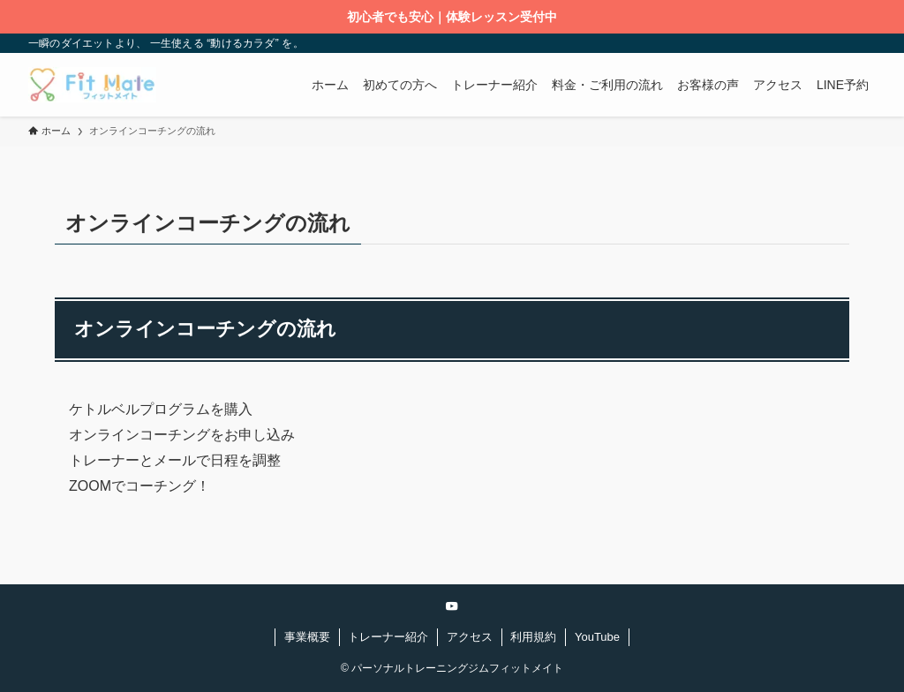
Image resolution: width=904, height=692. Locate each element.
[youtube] (452, 606)
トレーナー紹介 (388, 636)
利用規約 (533, 636)
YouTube (597, 636)
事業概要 (307, 636)
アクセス (470, 636)
